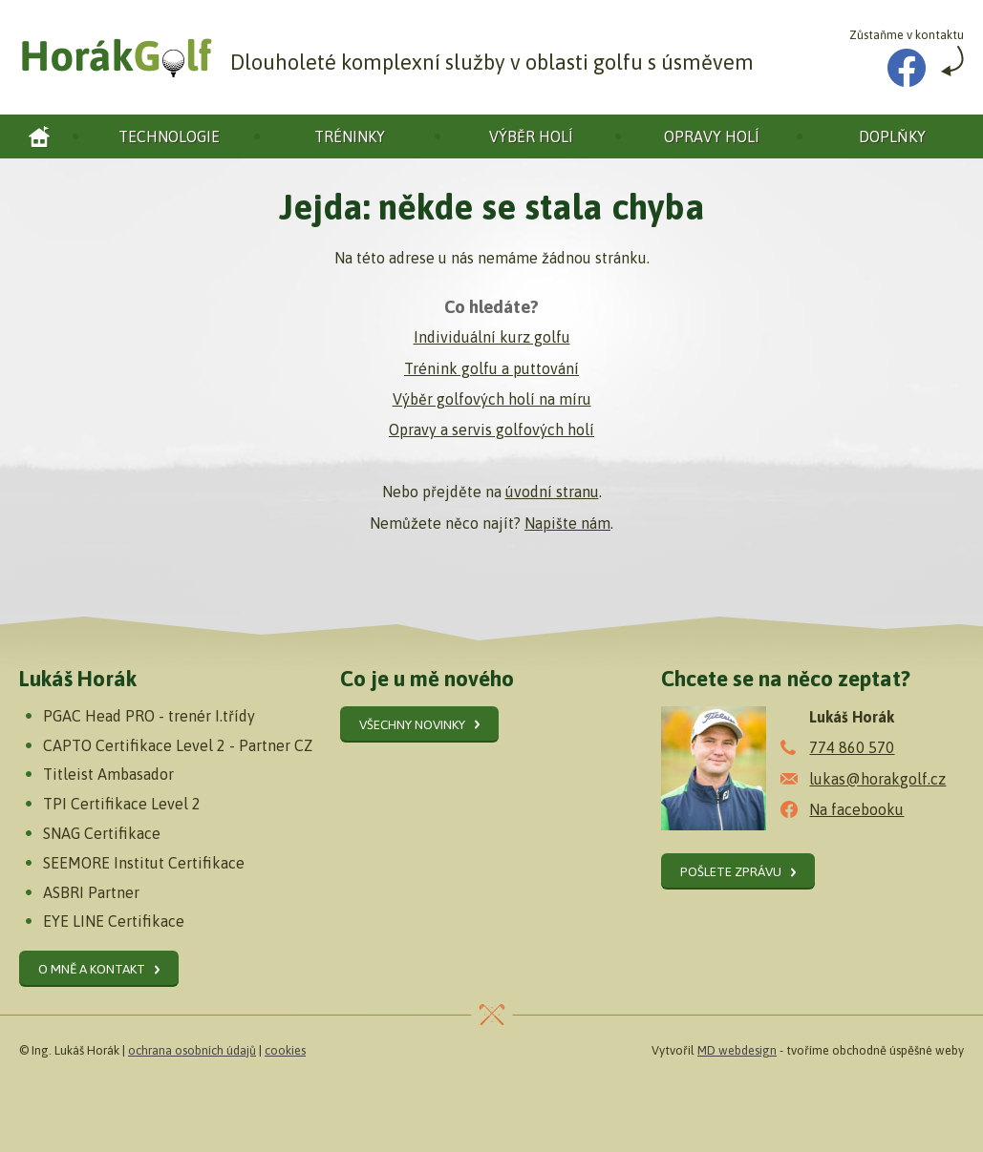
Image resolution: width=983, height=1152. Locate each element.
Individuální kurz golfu (492, 337)
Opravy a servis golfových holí (491, 429)
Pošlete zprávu (730, 871)
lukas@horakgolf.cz (877, 778)
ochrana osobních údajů (192, 1050)
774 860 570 (851, 747)
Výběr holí (531, 136)
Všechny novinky (412, 724)
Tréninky (349, 136)
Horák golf (39, 136)
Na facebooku (856, 809)
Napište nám (567, 523)
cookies (285, 1050)
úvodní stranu (552, 491)
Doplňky (892, 136)
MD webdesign (737, 1050)
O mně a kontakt (91, 968)
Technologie (169, 136)
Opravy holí (711, 136)
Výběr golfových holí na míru (492, 399)
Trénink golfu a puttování (491, 368)
